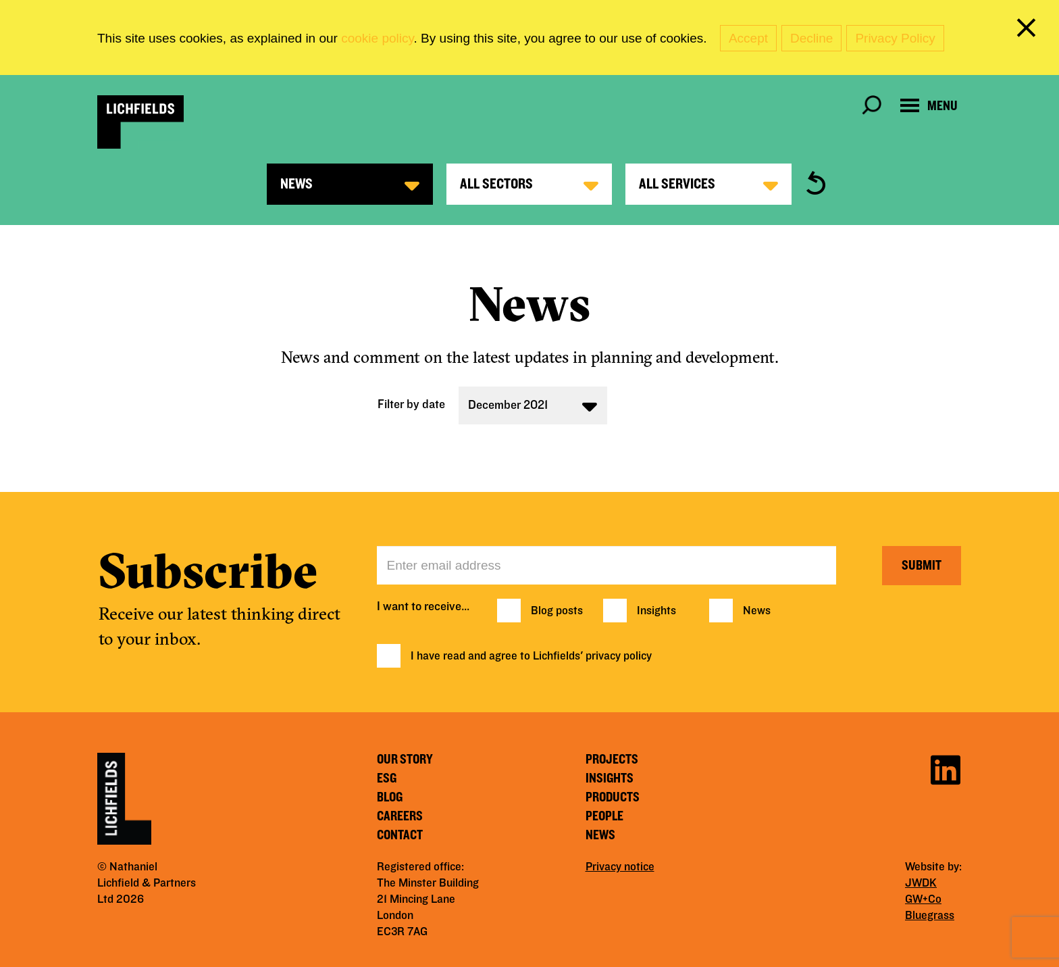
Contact (400, 835)
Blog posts (557, 611)
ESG (386, 778)
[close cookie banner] (1028, 30)
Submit (921, 565)
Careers (400, 816)
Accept (748, 38)
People (604, 816)
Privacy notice (620, 867)
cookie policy (377, 38)
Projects (612, 759)
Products (613, 797)
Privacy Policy (895, 38)
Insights (656, 611)
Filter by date (411, 404)
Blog (390, 797)
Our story (405, 759)
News (757, 611)
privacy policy (619, 656)
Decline (811, 38)
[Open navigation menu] (929, 105)
